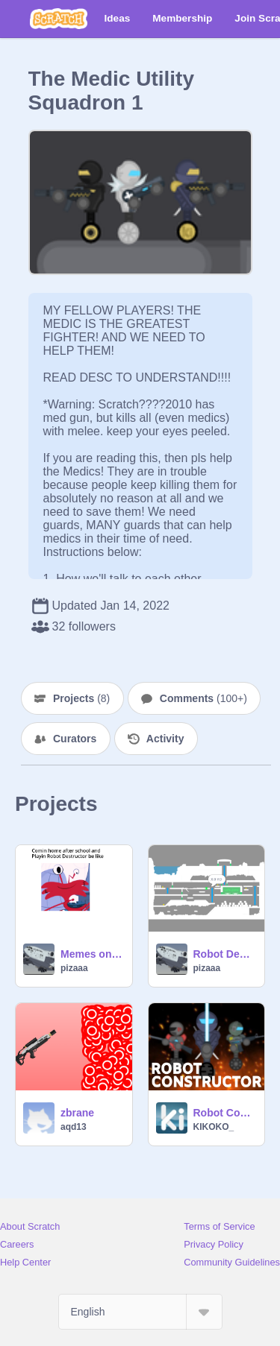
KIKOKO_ (213, 1127)
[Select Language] (140, 1312)
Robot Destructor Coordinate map (224, 954)
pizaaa (74, 968)
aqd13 (73, 1127)
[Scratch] (58, 18)
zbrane (77, 1113)
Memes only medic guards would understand (91, 954)
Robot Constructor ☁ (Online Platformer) (224, 1113)
